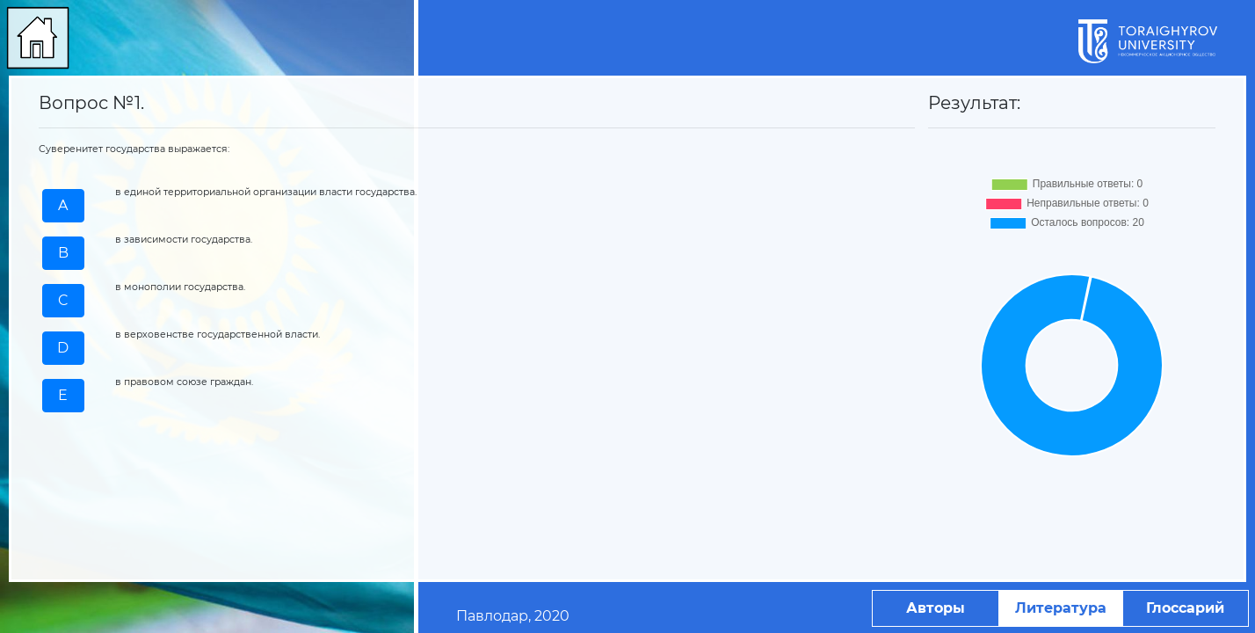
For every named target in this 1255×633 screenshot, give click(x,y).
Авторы (935, 608)
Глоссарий (1185, 608)
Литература (1060, 608)
